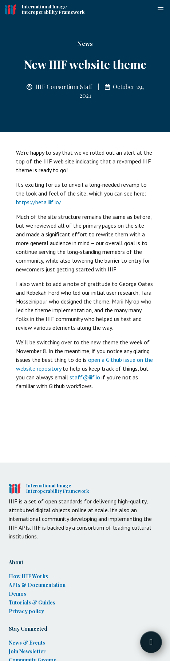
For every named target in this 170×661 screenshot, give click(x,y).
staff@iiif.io (85, 377)
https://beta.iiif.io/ (38, 202)
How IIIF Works (28, 576)
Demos (17, 593)
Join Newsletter (27, 651)
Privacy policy (26, 611)
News (85, 43)
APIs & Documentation (37, 584)
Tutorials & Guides (32, 602)
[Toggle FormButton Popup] (151, 642)
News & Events (27, 642)
